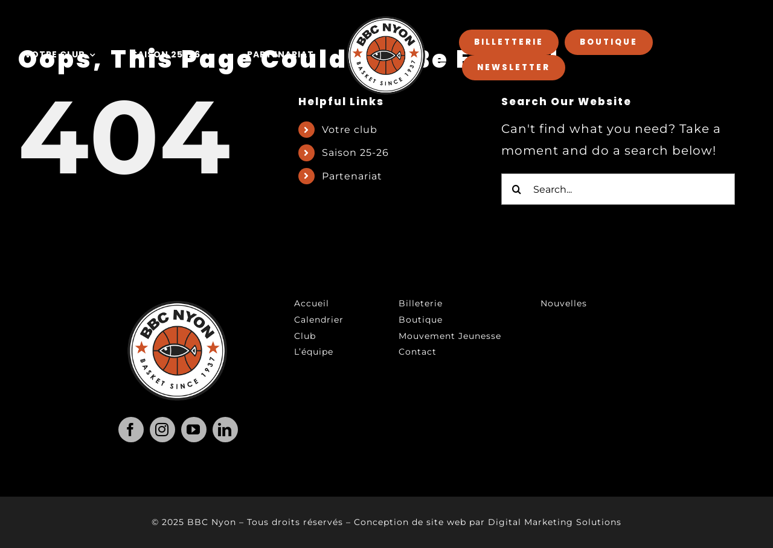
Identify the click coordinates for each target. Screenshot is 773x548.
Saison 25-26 (355, 152)
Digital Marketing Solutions (554, 522)
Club (305, 335)
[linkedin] (225, 429)
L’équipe (313, 351)
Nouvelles (563, 303)
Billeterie (421, 303)
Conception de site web (410, 522)
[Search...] (618, 189)
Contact (418, 351)
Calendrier (319, 319)
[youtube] (194, 429)
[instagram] (162, 429)
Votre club (349, 129)
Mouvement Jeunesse (450, 335)
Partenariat (352, 176)
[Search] (517, 189)
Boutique (421, 319)
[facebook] (131, 429)
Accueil (311, 303)
